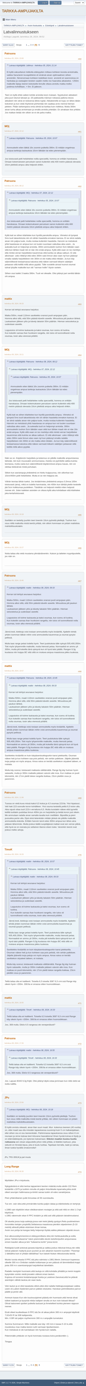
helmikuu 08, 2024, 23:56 (14, 1102)
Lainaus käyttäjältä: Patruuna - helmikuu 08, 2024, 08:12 (33, 362)
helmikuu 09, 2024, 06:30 (14, 1171)
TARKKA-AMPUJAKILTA (22, 11)
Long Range (12, 1166)
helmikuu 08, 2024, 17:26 (14, 1043)
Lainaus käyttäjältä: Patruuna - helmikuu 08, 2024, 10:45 (33, 678)
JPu (7, 1097)
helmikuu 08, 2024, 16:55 (14, 1003)
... (29, 45)
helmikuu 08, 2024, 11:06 (14, 797)
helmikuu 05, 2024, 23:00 (14, 58)
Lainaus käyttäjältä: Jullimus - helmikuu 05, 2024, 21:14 (32, 65)
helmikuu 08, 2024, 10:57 (14, 671)
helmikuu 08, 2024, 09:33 (14, 304)
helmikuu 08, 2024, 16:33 (14, 854)
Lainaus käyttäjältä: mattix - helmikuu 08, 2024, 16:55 (32, 1050)
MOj (7, 126)
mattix (8, 298)
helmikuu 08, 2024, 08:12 (14, 186)
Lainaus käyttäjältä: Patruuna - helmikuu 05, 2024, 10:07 (33, 138)
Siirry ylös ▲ (79, 1383)
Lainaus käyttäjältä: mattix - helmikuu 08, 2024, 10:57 (32, 861)
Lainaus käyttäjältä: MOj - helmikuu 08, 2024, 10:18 (31, 1110)
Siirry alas (8, 45)
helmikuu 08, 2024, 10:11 (14, 354)
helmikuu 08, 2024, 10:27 (14, 547)
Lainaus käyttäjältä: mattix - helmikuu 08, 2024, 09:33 (32, 588)
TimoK (8, 849)
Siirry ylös (8, 1365)
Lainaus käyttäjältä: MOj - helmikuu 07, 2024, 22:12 (31, 193)
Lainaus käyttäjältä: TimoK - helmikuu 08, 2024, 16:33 (32, 1010)
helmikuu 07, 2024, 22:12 (14, 131)
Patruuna (10, 53)
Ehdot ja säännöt (67, 1383)
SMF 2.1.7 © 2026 (8, 1383)
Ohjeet (56, 1383)
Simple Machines (22, 1383)
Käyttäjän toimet (74, 45)
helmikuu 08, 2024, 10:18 (14, 514)
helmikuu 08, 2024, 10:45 (14, 580)
